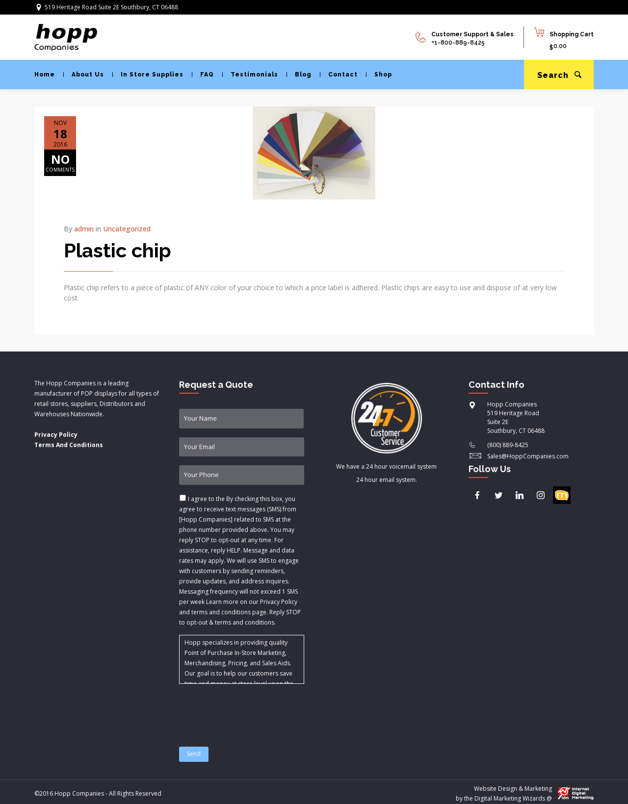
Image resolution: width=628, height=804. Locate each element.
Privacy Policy (56, 434)
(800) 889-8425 (507, 445)
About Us (83, 74)
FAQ (203, 74)
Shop (379, 74)
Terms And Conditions (68, 445)
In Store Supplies (147, 74)
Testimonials (250, 74)
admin (84, 228)
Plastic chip (117, 250)
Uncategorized (127, 228)
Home (44, 74)
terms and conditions (244, 622)
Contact (339, 74)
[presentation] (253, 709)
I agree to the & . (240, 561)
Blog (299, 74)
